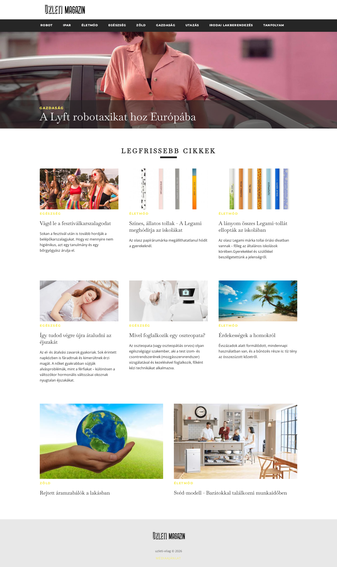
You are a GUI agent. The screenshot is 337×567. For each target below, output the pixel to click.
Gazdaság (52, 108)
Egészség (50, 214)
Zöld (45, 483)
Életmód (139, 214)
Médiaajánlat (168, 558)
